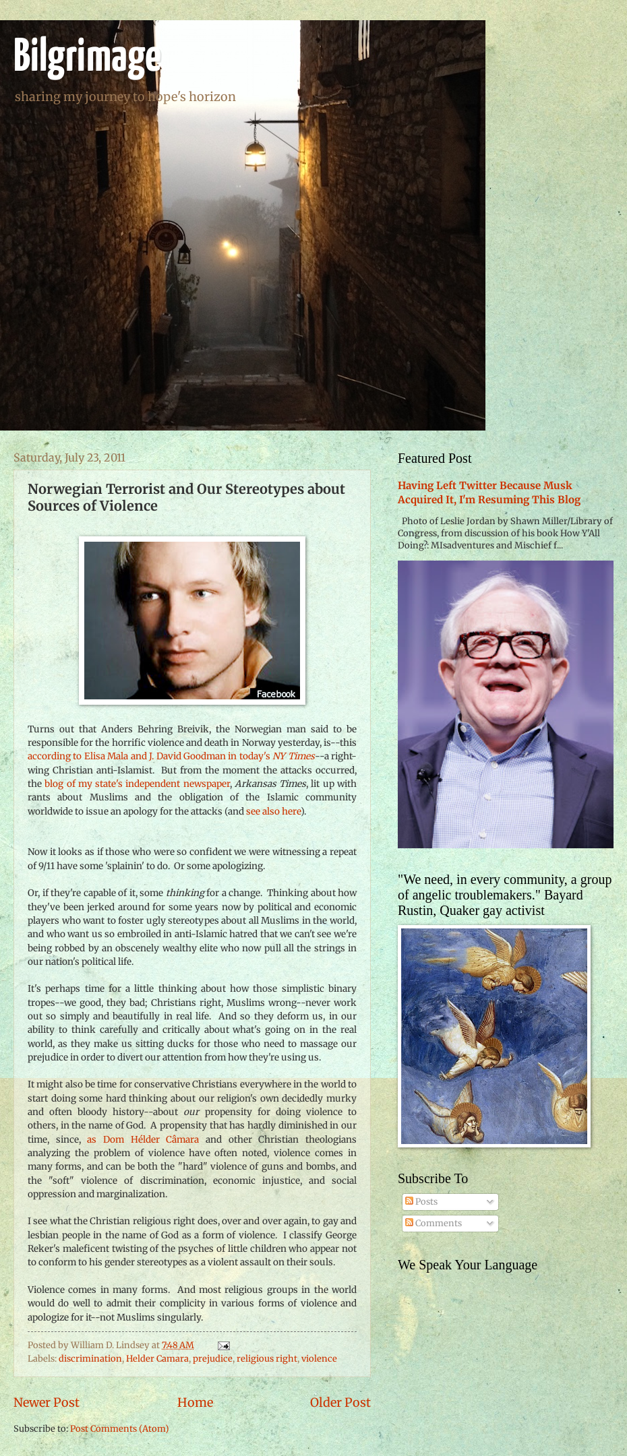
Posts (421, 1201)
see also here (273, 811)
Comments (433, 1223)
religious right (267, 1358)
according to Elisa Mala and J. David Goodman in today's (171, 756)
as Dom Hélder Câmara (143, 1139)
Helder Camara (157, 1358)
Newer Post (46, 1402)
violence (319, 1358)
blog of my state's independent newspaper (136, 784)
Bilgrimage (87, 58)
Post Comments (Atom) (119, 1428)
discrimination (90, 1358)
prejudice (213, 1358)
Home (195, 1402)
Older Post (340, 1402)
